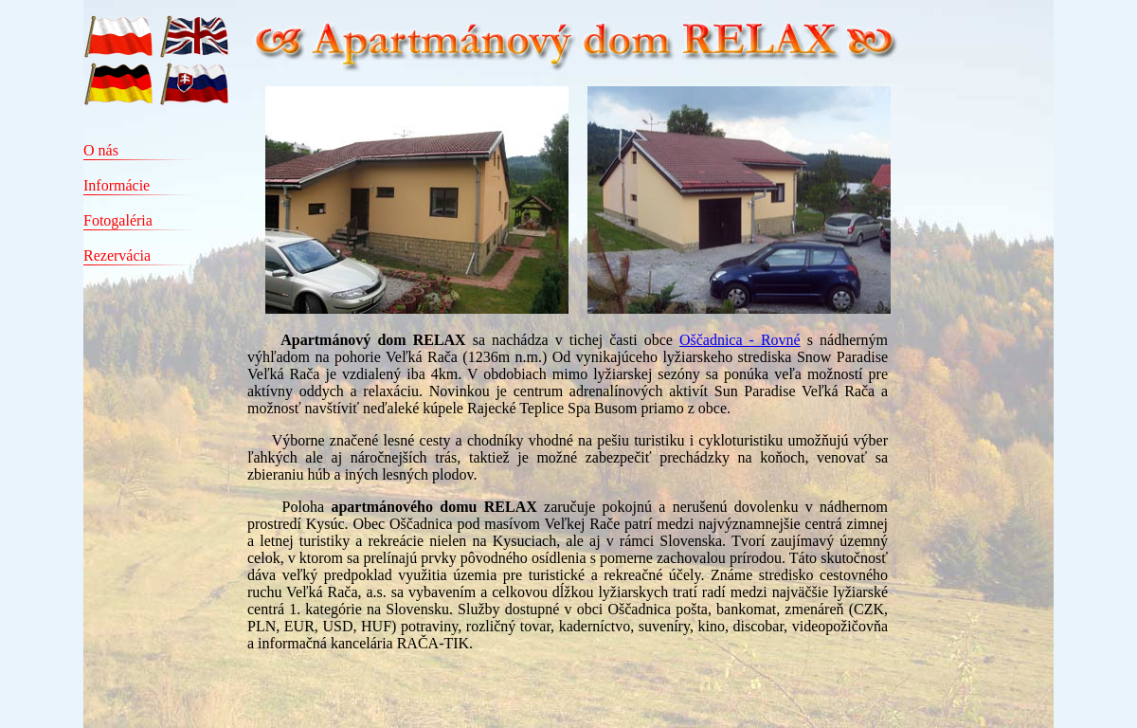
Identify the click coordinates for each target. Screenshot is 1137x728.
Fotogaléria (118, 220)
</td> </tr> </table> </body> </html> (649, 407)
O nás (100, 150)
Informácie (116, 185)
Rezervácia (117, 255)
